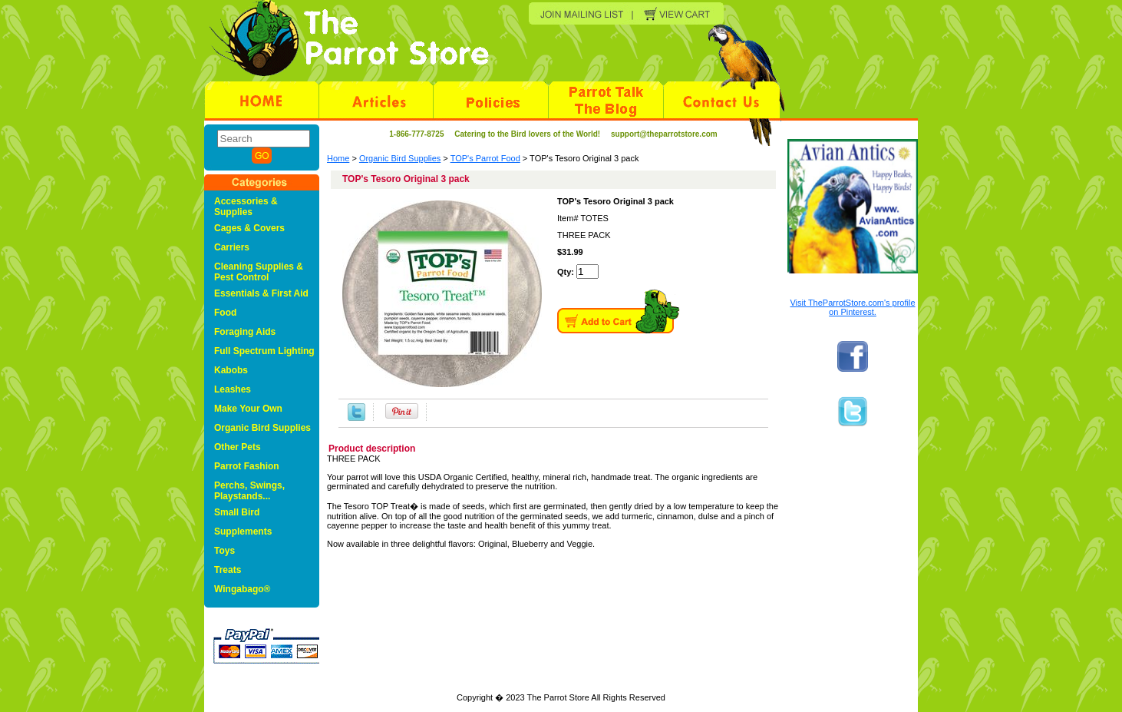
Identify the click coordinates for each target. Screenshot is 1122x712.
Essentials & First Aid (261, 293)
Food (225, 312)
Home (338, 158)
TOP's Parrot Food (485, 158)
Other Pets (237, 447)
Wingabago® (242, 589)
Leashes (232, 389)
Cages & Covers (249, 228)
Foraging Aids (245, 331)
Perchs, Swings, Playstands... (249, 491)
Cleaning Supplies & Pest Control (258, 272)
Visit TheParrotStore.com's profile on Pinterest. (852, 307)
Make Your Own (248, 408)
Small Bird (236, 512)
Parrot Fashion (246, 466)
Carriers (231, 247)
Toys (224, 550)
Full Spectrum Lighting (264, 351)
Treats (227, 570)
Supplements (243, 531)
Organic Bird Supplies (400, 158)
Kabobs (231, 370)
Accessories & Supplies (246, 206)
